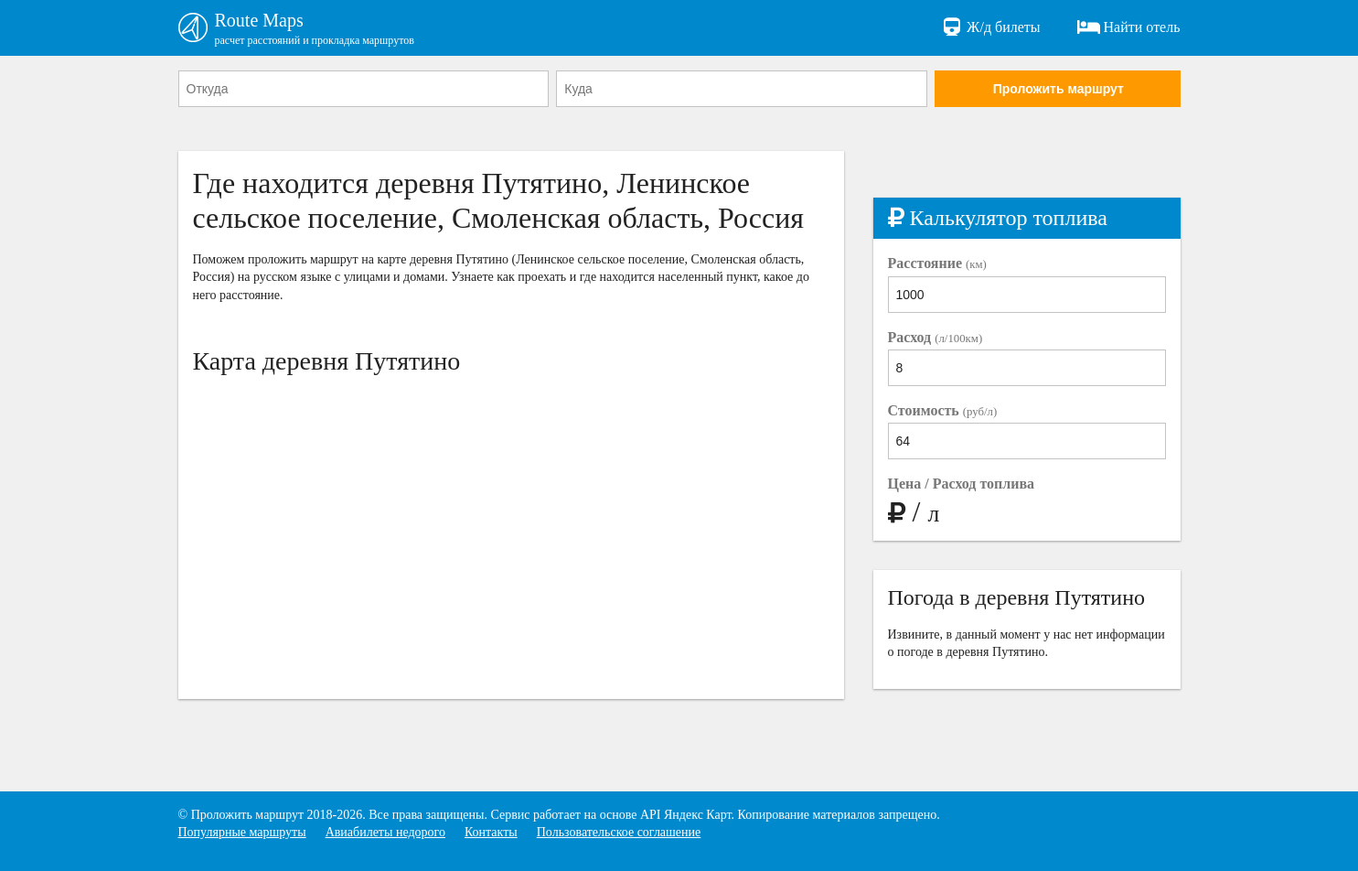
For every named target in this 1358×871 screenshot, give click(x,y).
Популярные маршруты (242, 832)
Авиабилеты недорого (385, 832)
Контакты (491, 832)
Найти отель (1129, 27)
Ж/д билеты (990, 27)
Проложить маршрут (1058, 88)
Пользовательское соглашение (619, 832)
